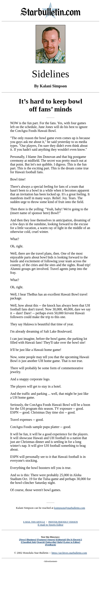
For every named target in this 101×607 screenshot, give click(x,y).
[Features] (42, 539)
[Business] (31, 539)
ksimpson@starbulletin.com (69, 507)
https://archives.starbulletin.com (69, 552)
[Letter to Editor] (71, 542)
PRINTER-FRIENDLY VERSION (63, 522)
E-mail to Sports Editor (50, 524)
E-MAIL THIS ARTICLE (34, 522)
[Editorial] (61, 539)
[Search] (41, 542)
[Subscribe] (50, 542)
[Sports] (51, 539)
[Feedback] (50, 544)
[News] (22, 539)
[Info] (60, 542)
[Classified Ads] (28, 542)
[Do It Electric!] (74, 539)
